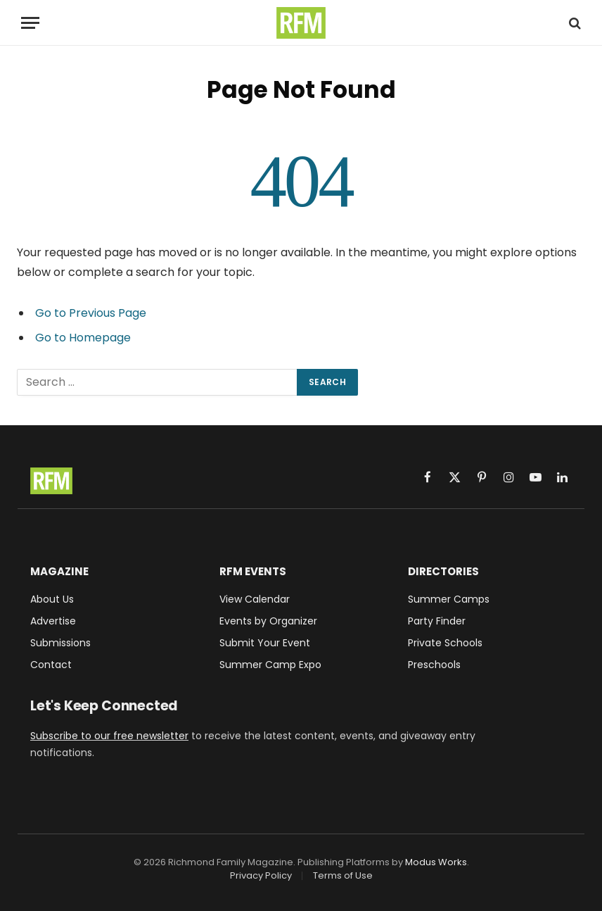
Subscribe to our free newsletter (109, 736)
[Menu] (30, 23)
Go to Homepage (83, 337)
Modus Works (436, 862)
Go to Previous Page (90, 313)
